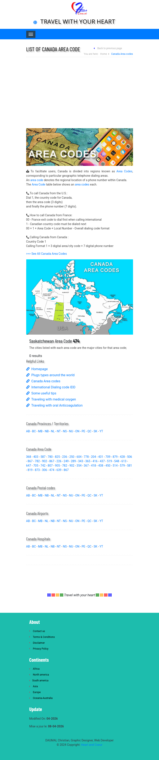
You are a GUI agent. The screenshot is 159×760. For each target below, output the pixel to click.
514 (115, 465)
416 (95, 461)
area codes (82, 184)
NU (71, 431)
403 (35, 456)
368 (28, 456)
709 (107, 456)
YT (101, 431)
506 (129, 456)
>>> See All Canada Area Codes (46, 253)
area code (36, 180)
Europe (35, 692)
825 (57, 456)
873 (37, 470)
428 (122, 456)
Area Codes (124, 171)
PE (83, 431)
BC (34, 431)
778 (86, 456)
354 (79, 465)
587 (42, 456)
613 (124, 461)
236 (64, 456)
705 (35, 465)
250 (71, 456)
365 (87, 461)
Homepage (37, 369)
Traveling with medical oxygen (51, 399)
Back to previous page (109, 48)
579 (122, 465)
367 (86, 465)
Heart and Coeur (91, 744)
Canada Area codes (43, 381)
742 (42, 465)
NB (47, 431)
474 (51, 470)
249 (66, 461)
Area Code (38, 184)
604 (79, 456)
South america (39, 680)
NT (59, 431)
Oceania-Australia (41, 698)
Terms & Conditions (42, 637)
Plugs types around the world (50, 375)
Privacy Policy (38, 648)
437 (102, 461)
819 (30, 470)
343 (80, 461)
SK (95, 431)
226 (59, 461)
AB (28, 431)
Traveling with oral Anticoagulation (54, 405)
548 (116, 461)
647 (28, 465)
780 (50, 456)
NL (53, 431)
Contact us (37, 631)
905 (57, 465)
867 (30, 461)
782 (37, 461)
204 (93, 456)
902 (44, 461)
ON (77, 431)
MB (40, 431)
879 (115, 456)
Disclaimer (37, 642)
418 (93, 465)
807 (50, 465)
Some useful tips (41, 393)
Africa (34, 668)
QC (89, 431)
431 (100, 456)
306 (44, 470)
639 (59, 470)
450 (107, 465)
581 (129, 465)
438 (100, 465)
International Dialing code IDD (50, 387)
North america (39, 674)
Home (103, 53)
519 (109, 461)
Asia (33, 686)
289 (73, 461)
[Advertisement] (79, 92)
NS (65, 431)
